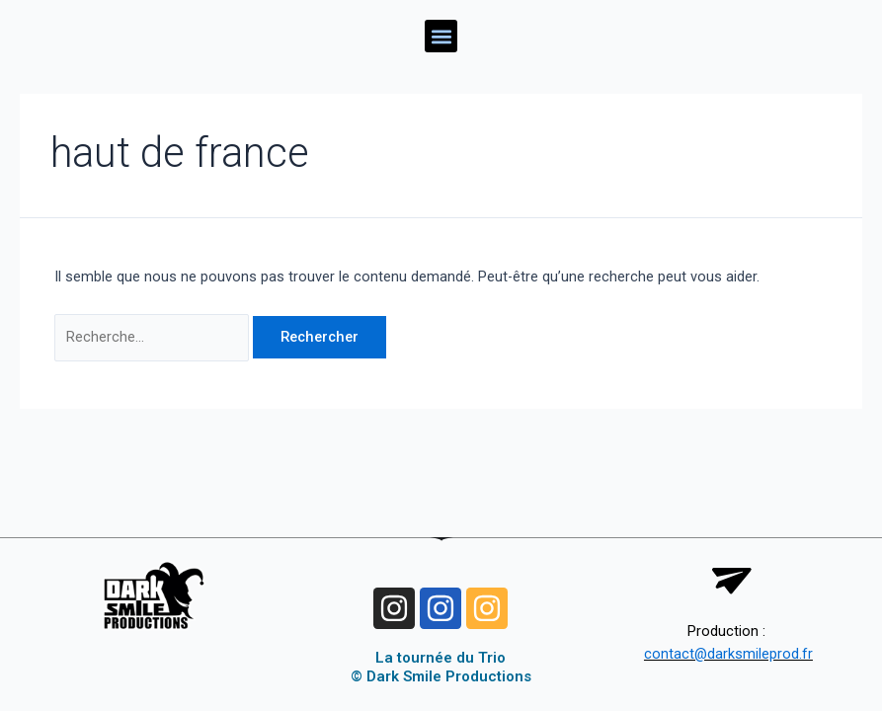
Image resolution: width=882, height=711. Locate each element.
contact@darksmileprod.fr (728, 654)
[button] (441, 36)
